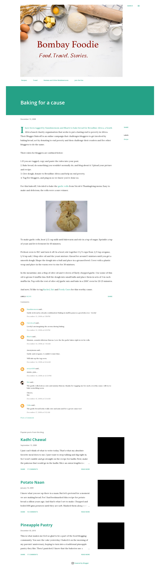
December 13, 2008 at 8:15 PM (38, 330)
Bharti (67, 128)
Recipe (126, 139)
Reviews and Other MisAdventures (54, 80)
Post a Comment (27, 418)
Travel (34, 80)
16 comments (32, 512)
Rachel (46, 289)
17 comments (32, 469)
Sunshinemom (52, 128)
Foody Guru (64, 289)
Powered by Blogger (80, 563)
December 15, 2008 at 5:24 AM (38, 399)
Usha (29, 405)
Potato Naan (32, 482)
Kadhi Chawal (33, 439)
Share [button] (126, 127)
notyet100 (31, 368)
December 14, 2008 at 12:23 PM (39, 376)
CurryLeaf (31, 323)
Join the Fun (77, 80)
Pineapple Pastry (36, 524)
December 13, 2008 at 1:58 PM (38, 316)
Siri (52, 289)
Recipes (23, 80)
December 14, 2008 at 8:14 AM (39, 362)
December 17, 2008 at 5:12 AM (38, 412)
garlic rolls (63, 186)
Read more (85, 469)
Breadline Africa (96, 128)
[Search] (130, 6)
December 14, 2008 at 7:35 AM (38, 344)
